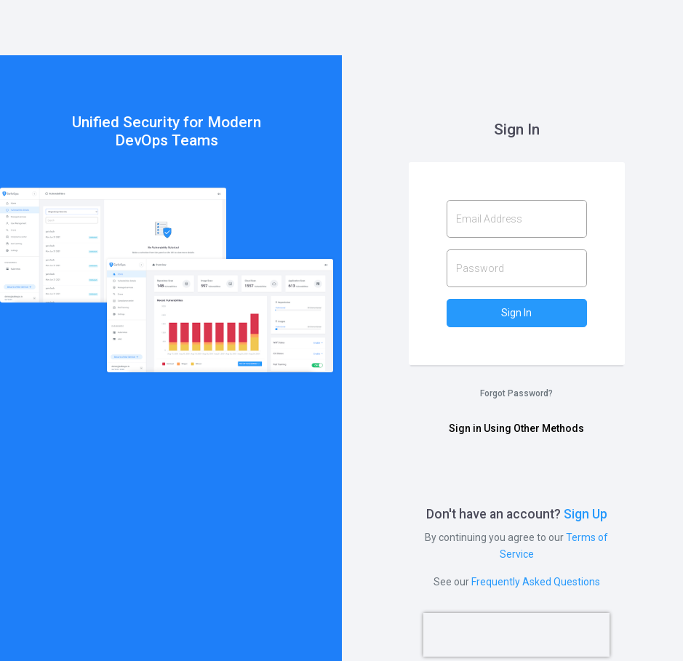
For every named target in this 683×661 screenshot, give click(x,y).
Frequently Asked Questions (535, 582)
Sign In (516, 313)
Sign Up (585, 514)
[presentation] (516, 635)
